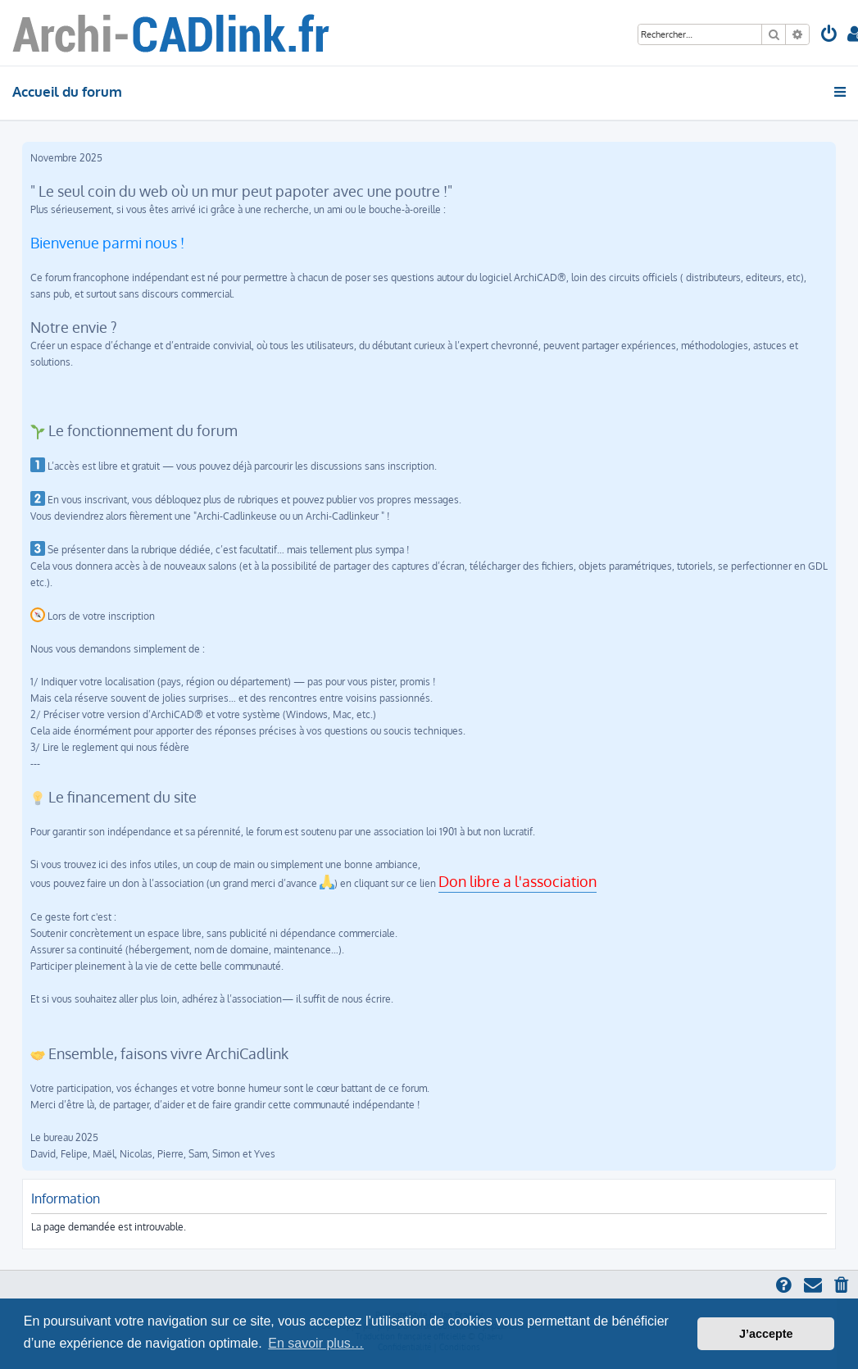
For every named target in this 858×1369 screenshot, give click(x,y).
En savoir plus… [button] (316, 1343)
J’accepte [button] (766, 1333)
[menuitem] (829, 36)
